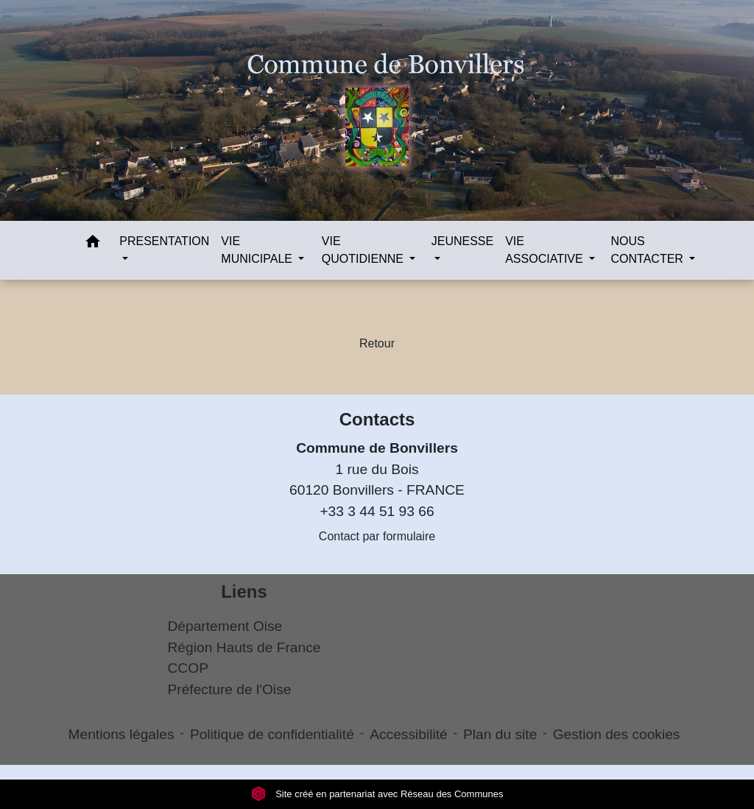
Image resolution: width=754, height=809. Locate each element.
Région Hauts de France (244, 647)
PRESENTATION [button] (164, 241)
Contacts (377, 419)
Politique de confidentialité (272, 734)
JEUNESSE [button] (462, 241)
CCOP (188, 668)
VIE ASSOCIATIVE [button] (545, 250)
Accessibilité (409, 734)
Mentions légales (121, 734)
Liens (244, 591)
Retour (377, 343)
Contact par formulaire (377, 536)
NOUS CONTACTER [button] (649, 250)
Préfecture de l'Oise (230, 689)
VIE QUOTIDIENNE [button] (364, 250)
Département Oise (225, 626)
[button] (92, 244)
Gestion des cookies (616, 734)
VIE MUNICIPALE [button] (258, 250)
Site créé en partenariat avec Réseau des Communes (377, 793)
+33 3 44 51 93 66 (377, 511)
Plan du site (500, 734)
